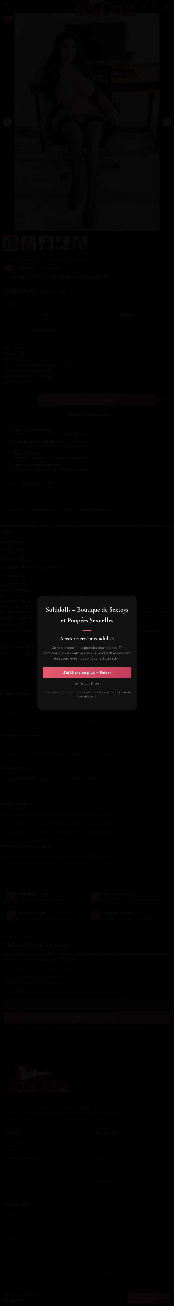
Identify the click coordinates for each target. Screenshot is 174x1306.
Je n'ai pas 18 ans (87, 683)
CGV (100, 692)
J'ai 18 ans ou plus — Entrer (87, 672)
